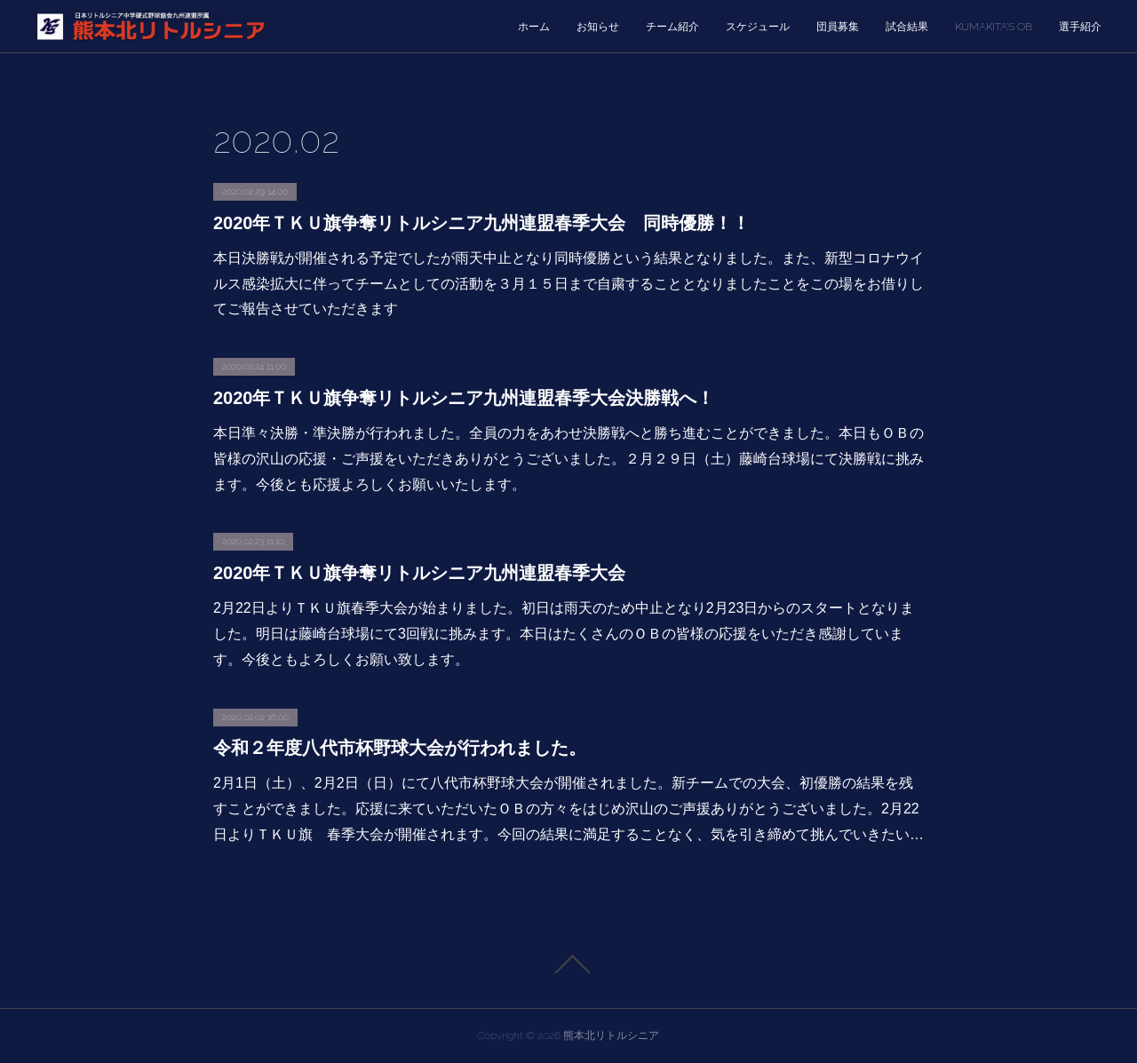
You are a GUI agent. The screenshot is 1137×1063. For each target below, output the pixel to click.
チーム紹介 (672, 26)
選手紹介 (1080, 26)
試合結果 (907, 26)
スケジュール (758, 26)
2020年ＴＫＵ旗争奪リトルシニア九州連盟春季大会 (419, 573)
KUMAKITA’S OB (993, 26)
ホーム (534, 26)
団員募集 (837, 26)
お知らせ (597, 26)
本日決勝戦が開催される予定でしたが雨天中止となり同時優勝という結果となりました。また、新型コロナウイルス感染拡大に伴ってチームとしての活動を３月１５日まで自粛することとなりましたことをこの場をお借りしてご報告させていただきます (568, 283)
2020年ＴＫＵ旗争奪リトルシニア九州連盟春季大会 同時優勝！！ (482, 223)
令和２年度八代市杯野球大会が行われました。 (399, 748)
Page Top (568, 964)
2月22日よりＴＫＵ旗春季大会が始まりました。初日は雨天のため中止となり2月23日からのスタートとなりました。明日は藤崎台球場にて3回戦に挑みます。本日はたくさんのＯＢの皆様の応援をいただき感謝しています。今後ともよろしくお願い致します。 (563, 633)
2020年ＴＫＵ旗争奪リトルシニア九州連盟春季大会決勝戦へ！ (464, 398)
